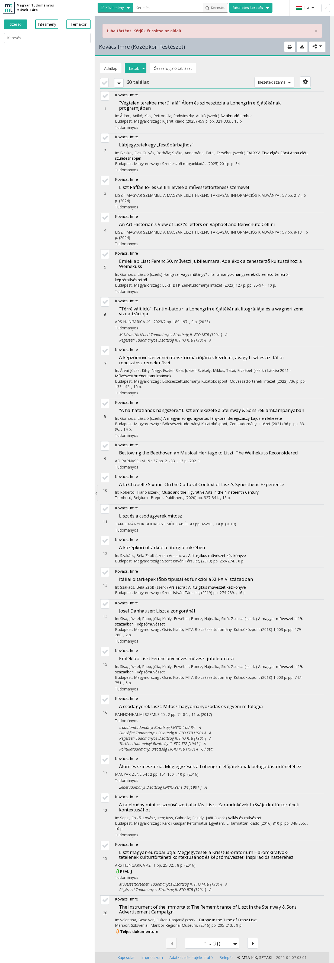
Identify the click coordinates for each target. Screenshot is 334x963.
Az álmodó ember (236, 115)
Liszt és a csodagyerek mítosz (150, 516)
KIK (254, 957)
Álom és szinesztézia (210, 766)
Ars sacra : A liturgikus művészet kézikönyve (207, 555)
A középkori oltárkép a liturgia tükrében (162, 547)
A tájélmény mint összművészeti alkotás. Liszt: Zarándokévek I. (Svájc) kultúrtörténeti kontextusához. (209, 807)
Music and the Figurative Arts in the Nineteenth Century (210, 492)
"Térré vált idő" (211, 311)
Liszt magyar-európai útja (206, 854)
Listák (135, 68)
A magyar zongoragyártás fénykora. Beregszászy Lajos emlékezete (222, 418)
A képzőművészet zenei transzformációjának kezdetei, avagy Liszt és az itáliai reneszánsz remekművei (201, 360)
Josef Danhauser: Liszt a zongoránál (157, 611)
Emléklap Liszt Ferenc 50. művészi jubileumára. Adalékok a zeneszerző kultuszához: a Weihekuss (210, 263)
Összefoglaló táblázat (173, 68)
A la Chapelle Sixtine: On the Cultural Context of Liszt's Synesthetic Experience (201, 484)
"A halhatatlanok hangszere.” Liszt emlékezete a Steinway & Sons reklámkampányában (211, 410)
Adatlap (110, 68)
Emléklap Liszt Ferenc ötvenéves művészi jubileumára (176, 658)
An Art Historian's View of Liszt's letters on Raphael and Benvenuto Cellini (197, 224)
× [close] (316, 31)
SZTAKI (265, 957)
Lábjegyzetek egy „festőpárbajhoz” (156, 145)
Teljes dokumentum (139, 931)
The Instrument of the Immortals (208, 909)
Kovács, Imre (126, 94)
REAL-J (126, 871)
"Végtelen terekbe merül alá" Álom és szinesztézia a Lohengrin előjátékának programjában (200, 105)
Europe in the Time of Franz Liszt (228, 919)
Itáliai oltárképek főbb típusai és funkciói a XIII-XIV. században (186, 579)
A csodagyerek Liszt (191, 706)
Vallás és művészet (245, 817)
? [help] (325, 7)
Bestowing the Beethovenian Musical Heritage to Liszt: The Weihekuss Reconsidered (208, 453)
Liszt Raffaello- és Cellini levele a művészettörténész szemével (184, 187)
